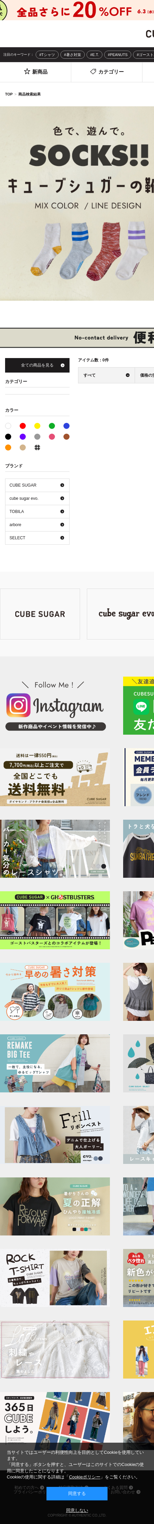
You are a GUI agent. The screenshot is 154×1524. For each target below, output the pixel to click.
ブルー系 (66, 426)
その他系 (37, 447)
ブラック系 (8, 437)
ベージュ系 (23, 447)
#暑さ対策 (72, 55)
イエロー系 (37, 426)
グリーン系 (52, 426)
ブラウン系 (66, 437)
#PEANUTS (118, 55)
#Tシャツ (47, 55)
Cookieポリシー (84, 1476)
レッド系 (23, 426)
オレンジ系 (8, 447)
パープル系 (23, 437)
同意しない (77, 1510)
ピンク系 (52, 437)
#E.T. (94, 55)
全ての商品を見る (37, 365)
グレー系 (37, 437)
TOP (9, 94)
